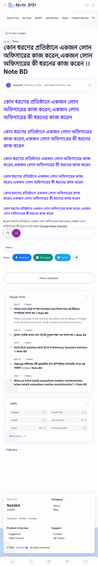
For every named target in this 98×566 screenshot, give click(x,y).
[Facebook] (12, 518)
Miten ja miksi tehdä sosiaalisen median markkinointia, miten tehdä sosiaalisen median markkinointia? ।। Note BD (50, 382)
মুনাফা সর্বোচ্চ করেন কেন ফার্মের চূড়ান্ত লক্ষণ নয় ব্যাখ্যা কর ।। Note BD (50, 335)
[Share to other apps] (76, 257)
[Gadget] (29, 412)
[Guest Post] (13, 18)
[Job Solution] (52, 18)
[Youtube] (32, 518)
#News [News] (9, 247)
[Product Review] (80, 18)
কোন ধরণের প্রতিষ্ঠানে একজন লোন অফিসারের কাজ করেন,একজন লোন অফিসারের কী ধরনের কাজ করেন (41, 110)
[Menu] (49, 561)
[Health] (38, 18)
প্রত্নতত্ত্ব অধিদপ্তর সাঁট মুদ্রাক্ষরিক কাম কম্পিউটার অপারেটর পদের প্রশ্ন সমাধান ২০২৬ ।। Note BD (49, 366)
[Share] (67, 561)
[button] (92, 5)
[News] (65, 18)
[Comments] (85, 561)
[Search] (87, 5)
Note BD (22, 547)
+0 (16, 233)
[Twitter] (22, 518)
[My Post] (26, 18)
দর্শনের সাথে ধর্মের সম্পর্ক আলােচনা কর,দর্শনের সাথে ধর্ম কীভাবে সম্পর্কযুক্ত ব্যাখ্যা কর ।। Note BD (46, 311)
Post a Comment (49, 278)
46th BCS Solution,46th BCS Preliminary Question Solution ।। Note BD (50, 349)
